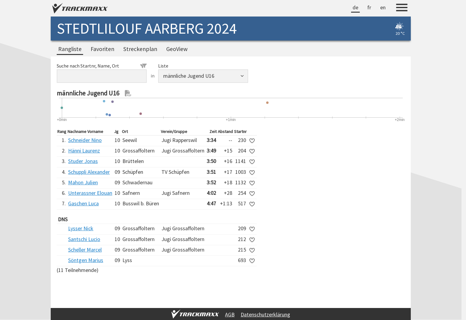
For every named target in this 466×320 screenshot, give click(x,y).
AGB (230, 314)
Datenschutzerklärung (265, 314)
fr (369, 7)
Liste (163, 66)
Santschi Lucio (84, 239)
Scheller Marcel (85, 249)
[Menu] (401, 8)
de (355, 7)
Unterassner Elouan (90, 192)
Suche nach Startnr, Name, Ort (102, 66)
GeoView (177, 49)
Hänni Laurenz (84, 150)
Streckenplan (140, 49)
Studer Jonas (83, 161)
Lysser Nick (80, 228)
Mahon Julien (83, 182)
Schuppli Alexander (89, 171)
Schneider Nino (85, 140)
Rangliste (70, 49)
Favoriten (102, 49)
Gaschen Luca (83, 203)
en (383, 7)
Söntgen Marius (85, 260)
